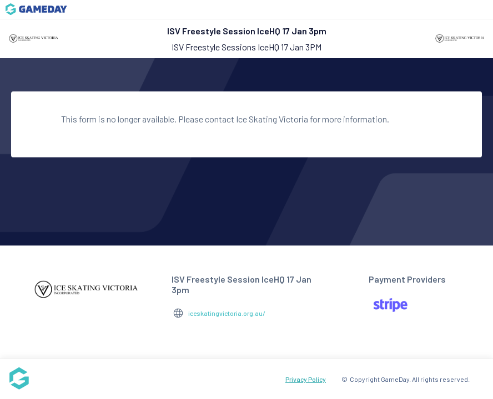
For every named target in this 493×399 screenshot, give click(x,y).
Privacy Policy (305, 379)
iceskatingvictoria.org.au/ (226, 313)
